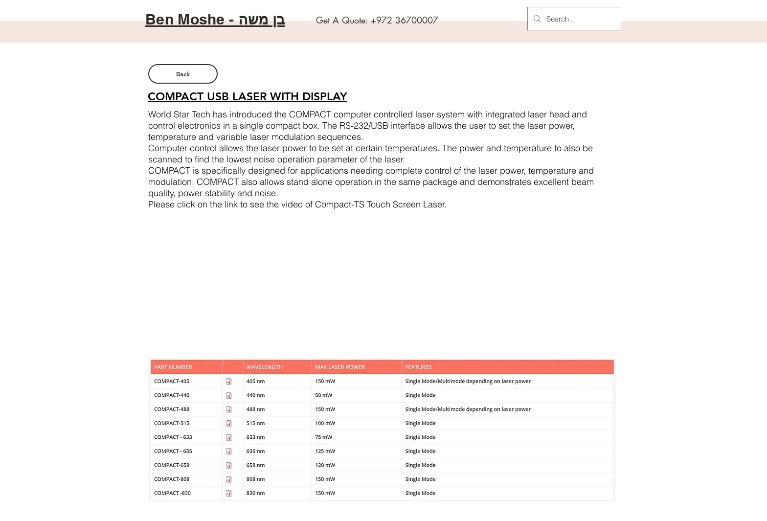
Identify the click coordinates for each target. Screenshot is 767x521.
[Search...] (573, 18)
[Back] (183, 74)
